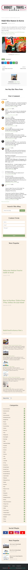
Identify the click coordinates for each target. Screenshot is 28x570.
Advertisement (14, 410)
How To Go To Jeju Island (8, 366)
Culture (14, 428)
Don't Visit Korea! (7, 387)
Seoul (14, 490)
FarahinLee (17, 54)
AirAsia (14, 413)
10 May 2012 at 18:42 (10, 145)
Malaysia (14, 477)
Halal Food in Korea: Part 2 (13, 330)
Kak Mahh (7, 127)
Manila (14, 482)
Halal (14, 441)
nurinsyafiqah (8, 108)
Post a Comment (5, 201)
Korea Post (14, 464)
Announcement (14, 415)
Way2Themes (13, 568)
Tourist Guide (14, 510)
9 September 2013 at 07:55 (11, 199)
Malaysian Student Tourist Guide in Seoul (12, 271)
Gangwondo (14, 434)
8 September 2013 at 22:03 (11, 182)
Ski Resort (14, 495)
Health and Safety (14, 443)
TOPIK (14, 508)
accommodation (14, 408)
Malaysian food (14, 480)
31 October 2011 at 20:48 (10, 131)
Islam (14, 451)
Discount (14, 430)
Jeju (14, 456)
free (14, 432)
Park (14, 486)
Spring (14, 499)
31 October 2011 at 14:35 (10, 125)
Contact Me (19, 565)
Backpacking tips (14, 417)
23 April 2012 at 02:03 (10, 138)
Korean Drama (14, 467)
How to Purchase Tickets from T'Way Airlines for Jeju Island (14, 301)
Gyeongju (14, 439)
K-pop (14, 462)
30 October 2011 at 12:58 (10, 106)
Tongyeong (14, 506)
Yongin (14, 521)
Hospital (14, 445)
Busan (14, 421)
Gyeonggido (14, 436)
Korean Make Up (14, 471)
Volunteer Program (14, 514)
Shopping (14, 493)
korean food (7, 17)
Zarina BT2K (4, 23)
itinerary (14, 454)
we (5, 101)
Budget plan (14, 419)
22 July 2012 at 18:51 (10, 174)
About (13, 565)
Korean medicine (14, 473)
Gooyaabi (23, 568)
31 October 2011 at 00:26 (10, 115)
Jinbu (14, 458)
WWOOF (14, 516)
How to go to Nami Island (8, 356)
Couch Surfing (14, 426)
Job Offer (14, 460)
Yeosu (14, 518)
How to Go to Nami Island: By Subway (11, 377)
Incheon (14, 449)
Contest (14, 423)
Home (2, 17)
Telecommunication (14, 501)
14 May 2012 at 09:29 (10, 169)
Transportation (14, 512)
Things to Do (14, 503)
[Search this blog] (11, 210)
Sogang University (14, 497)
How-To (14, 447)
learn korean (14, 475)
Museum (14, 484)
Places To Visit (14, 488)
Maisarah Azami (8, 140)
